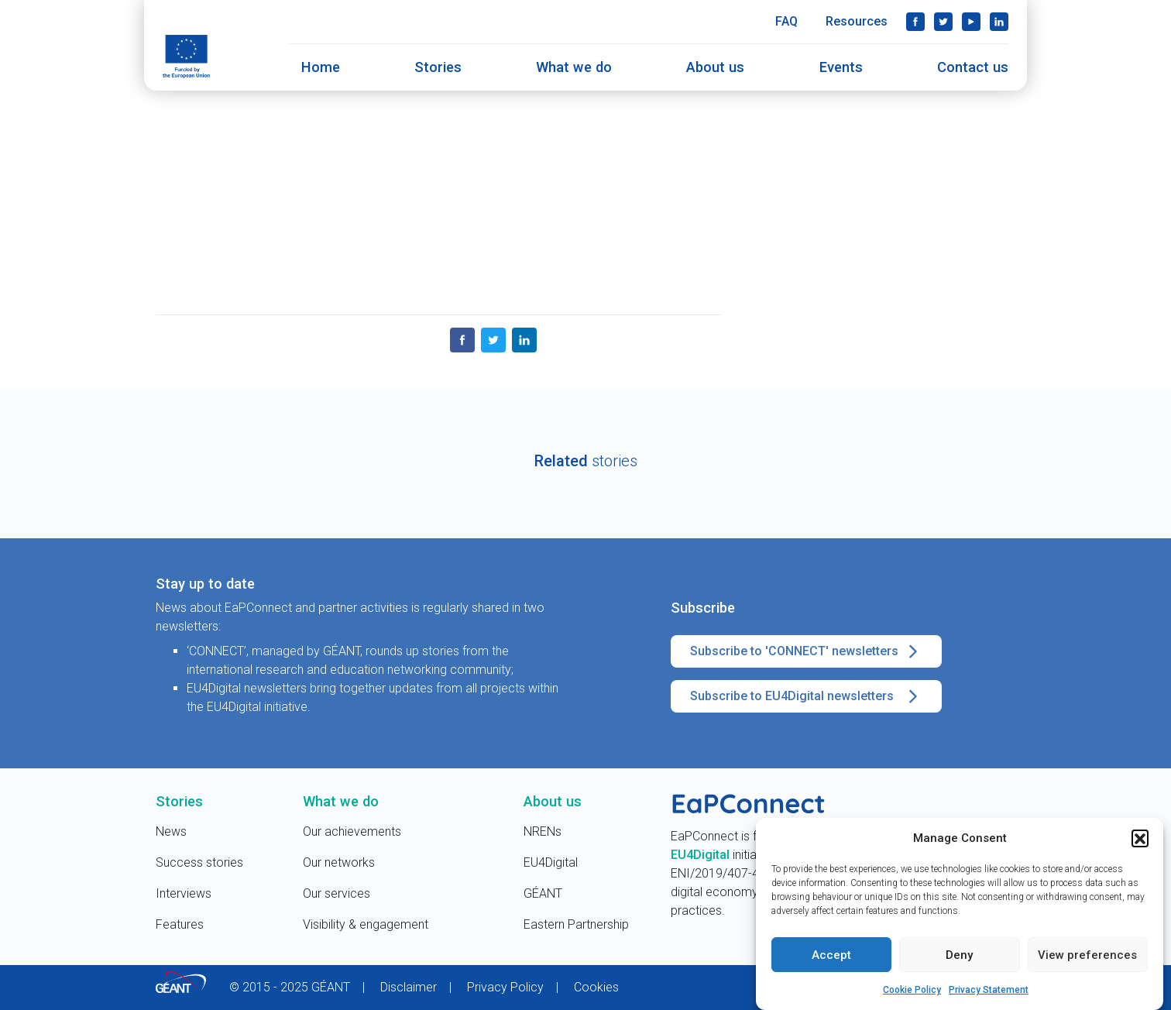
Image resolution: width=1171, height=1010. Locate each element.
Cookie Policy (912, 993)
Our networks (339, 862)
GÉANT (543, 893)
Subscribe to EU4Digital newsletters (806, 696)
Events (841, 67)
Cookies (596, 987)
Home (320, 67)
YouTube (971, 21)
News (171, 831)
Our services (336, 893)
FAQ (786, 21)
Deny (959, 957)
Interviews (183, 893)
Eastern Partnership (576, 924)
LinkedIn (999, 21)
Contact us (972, 67)
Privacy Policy (505, 987)
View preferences (1087, 957)
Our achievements (352, 831)
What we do (574, 67)
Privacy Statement (988, 993)
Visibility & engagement (365, 924)
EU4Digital (551, 862)
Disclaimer (408, 987)
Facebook (915, 21)
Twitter (943, 21)
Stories (438, 67)
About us (715, 67)
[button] (1140, 840)
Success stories (199, 862)
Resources (857, 21)
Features (180, 924)
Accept (831, 957)
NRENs (542, 831)
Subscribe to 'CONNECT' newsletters (806, 651)
